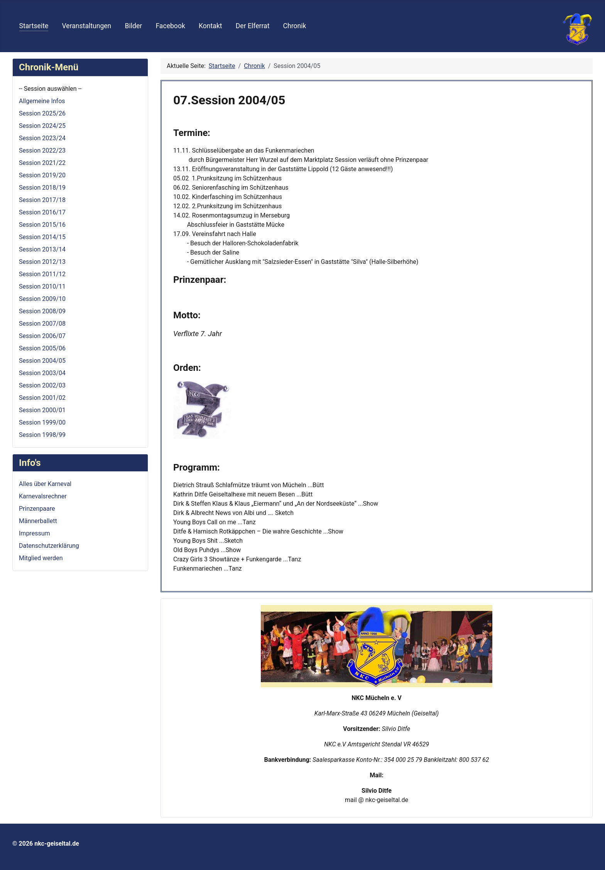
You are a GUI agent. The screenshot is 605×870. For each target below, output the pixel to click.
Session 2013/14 (42, 249)
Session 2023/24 (42, 138)
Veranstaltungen (86, 26)
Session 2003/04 (42, 373)
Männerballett (38, 521)
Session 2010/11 (42, 286)
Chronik (294, 26)
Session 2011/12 (42, 274)
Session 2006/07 (42, 336)
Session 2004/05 (42, 360)
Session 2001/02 (42, 397)
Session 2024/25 (42, 125)
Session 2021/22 (42, 163)
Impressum (34, 533)
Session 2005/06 (42, 348)
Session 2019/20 (42, 175)
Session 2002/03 (42, 385)
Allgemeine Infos (42, 101)
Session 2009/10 (42, 298)
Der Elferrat (253, 26)
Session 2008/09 (42, 311)
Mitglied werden (41, 558)
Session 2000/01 (42, 410)
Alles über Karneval (45, 484)
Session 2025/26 (42, 113)
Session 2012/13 (42, 261)
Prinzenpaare (37, 508)
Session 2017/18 (42, 200)
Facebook (170, 26)
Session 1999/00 (42, 422)
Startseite (34, 26)
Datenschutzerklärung (49, 545)
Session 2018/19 (42, 187)
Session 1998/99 (42, 434)
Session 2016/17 (42, 212)
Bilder (133, 26)
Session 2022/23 (42, 150)
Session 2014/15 (42, 237)
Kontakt (210, 26)
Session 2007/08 (42, 323)
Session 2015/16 (42, 224)
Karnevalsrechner (43, 496)
